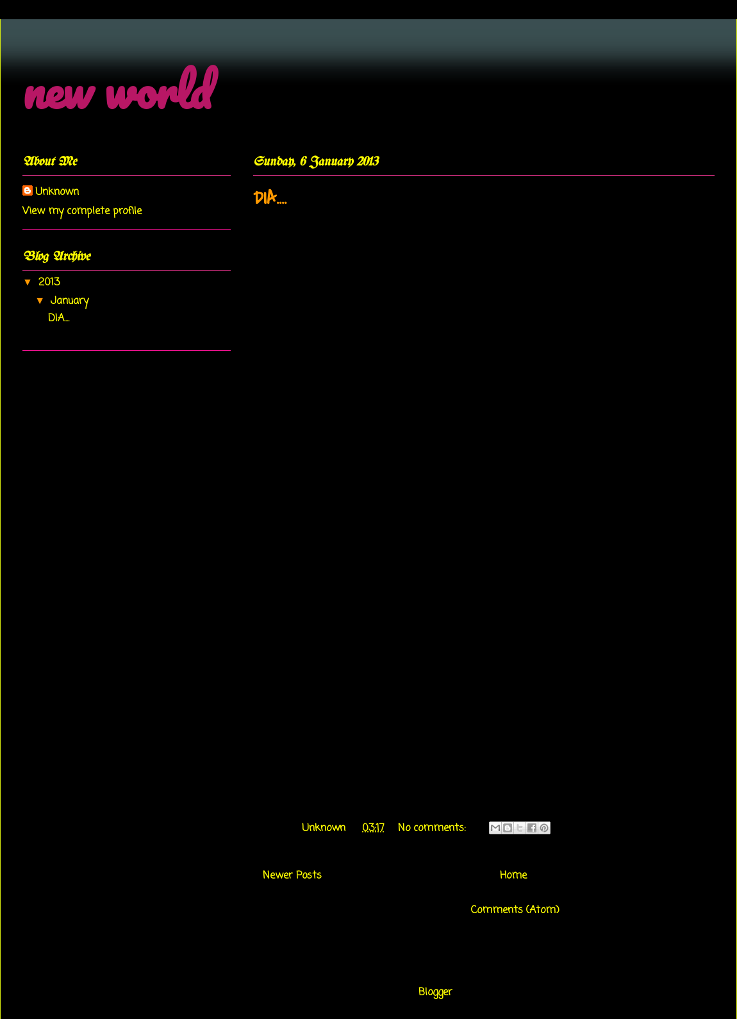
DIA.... (269, 198)
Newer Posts (292, 876)
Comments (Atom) (515, 910)
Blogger (435, 992)
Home (513, 876)
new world (116, 90)
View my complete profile (82, 211)
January (71, 301)
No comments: (433, 828)
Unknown (57, 192)
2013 (50, 283)
